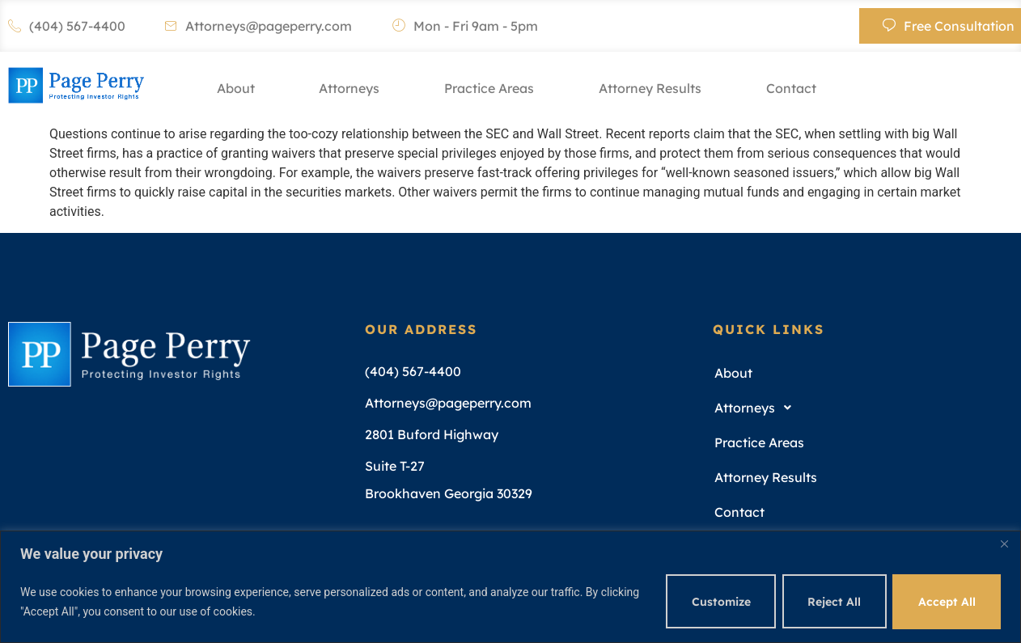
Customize (718, 601)
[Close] (1004, 544)
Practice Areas (489, 88)
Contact (791, 88)
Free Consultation (949, 26)
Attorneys (349, 88)
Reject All (832, 601)
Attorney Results (650, 88)
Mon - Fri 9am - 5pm (465, 26)
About (235, 88)
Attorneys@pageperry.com (258, 26)
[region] (510, 587)
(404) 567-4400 (66, 26)
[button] (857, 408)
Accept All (946, 601)
